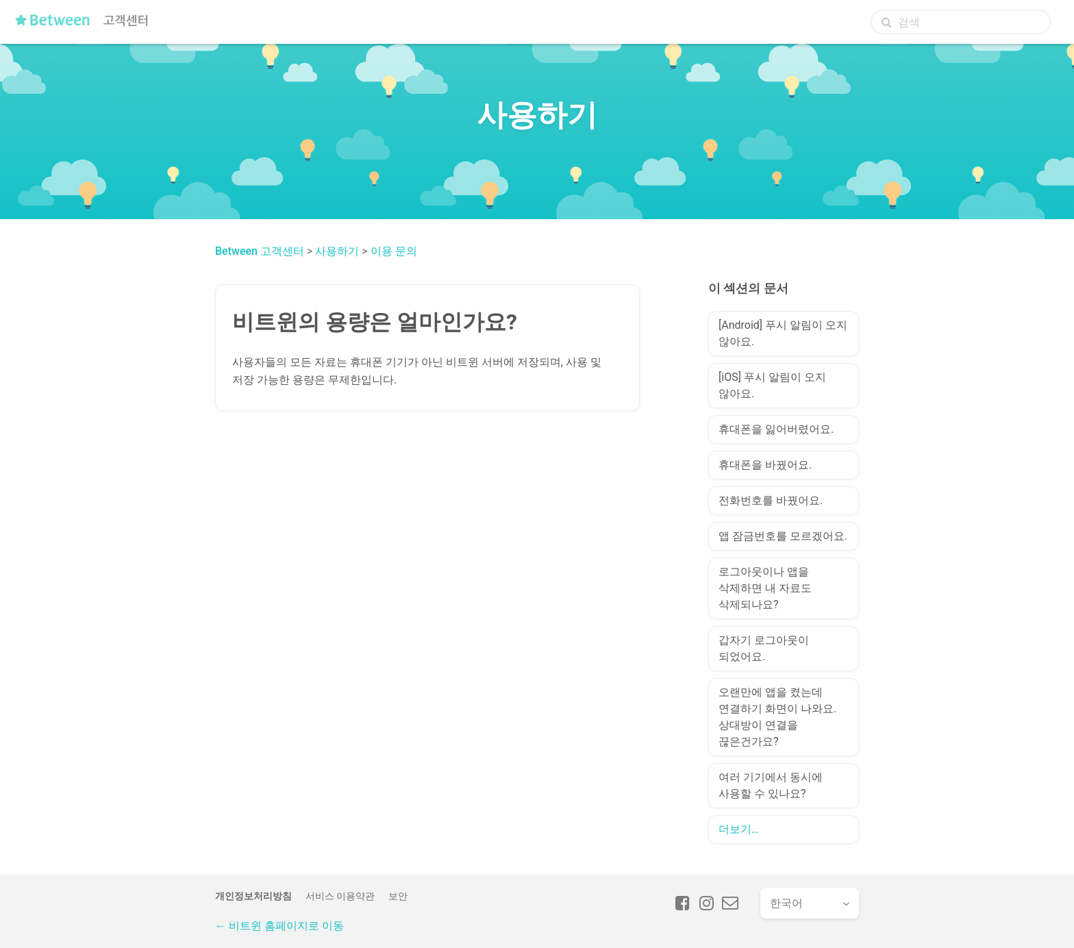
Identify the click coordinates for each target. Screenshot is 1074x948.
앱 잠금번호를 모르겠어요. (783, 535)
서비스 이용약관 (340, 895)
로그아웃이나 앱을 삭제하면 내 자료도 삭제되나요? (765, 588)
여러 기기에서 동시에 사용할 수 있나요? (771, 785)
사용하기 (337, 251)
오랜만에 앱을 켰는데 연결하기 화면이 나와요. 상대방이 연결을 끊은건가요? (777, 717)
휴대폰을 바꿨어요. (765, 464)
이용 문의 (394, 251)
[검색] (961, 22)
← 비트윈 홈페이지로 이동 (279, 925)
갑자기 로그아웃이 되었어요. (764, 648)
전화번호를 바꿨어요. (771, 500)
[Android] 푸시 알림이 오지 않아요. (783, 333)
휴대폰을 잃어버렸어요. (776, 429)
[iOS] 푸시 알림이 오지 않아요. (772, 385)
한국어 (786, 903)
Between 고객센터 (259, 251)
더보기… (739, 829)
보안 (398, 895)
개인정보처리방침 (253, 895)
